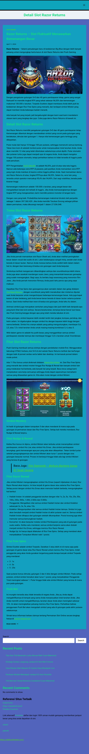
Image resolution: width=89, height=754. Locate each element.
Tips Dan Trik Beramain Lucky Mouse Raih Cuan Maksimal (31, 655)
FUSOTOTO (8, 703)
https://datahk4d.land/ (12, 706)
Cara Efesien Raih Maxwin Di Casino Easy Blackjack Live (30, 668)
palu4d (6, 731)
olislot (5, 724)
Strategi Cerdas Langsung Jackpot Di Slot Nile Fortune (29, 662)
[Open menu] (84, 5)
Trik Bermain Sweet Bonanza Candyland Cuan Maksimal (30, 681)
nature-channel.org (22, 618)
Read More (12, 624)
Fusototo (19, 715)
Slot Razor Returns (14, 292)
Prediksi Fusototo (10, 709)
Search (6, 636)
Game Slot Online (51, 362)
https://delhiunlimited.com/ (12, 739)
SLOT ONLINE (11, 30)
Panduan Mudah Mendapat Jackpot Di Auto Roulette (29, 674)
